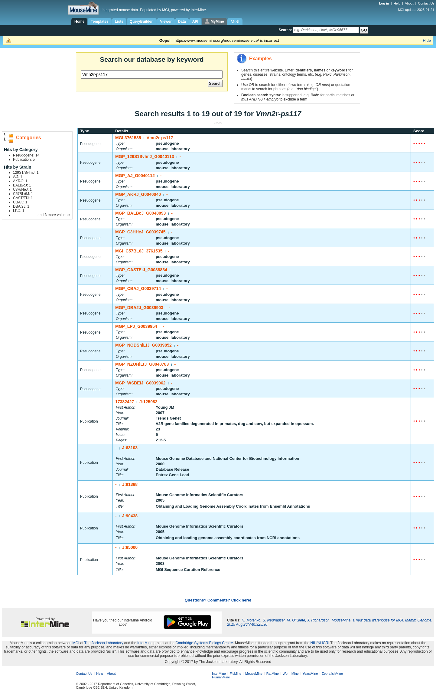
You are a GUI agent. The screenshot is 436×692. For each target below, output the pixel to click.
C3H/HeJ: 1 (22, 189)
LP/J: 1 (18, 211)
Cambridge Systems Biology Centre (204, 643)
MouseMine (253, 673)
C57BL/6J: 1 (23, 194)
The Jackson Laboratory (103, 643)
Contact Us (426, 3)
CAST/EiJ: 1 (23, 198)
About (409, 3)
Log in (384, 3)
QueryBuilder (142, 21)
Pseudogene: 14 (26, 155)
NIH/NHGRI (319, 643)
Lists (119, 21)
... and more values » (52, 215)
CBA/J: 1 (20, 202)
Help (397, 3)
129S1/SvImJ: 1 (26, 172)
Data (182, 21)
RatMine (272, 673)
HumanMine (221, 677)
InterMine (144, 643)
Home (79, 21)
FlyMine (236, 673)
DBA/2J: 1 (21, 206)
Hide (427, 40)
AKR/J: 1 (20, 181)
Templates (99, 21)
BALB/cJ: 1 (22, 185)
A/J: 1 (17, 177)
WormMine (291, 673)
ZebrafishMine (332, 673)
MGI (76, 643)
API (195, 21)
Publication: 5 (24, 159)
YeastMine (310, 673)
